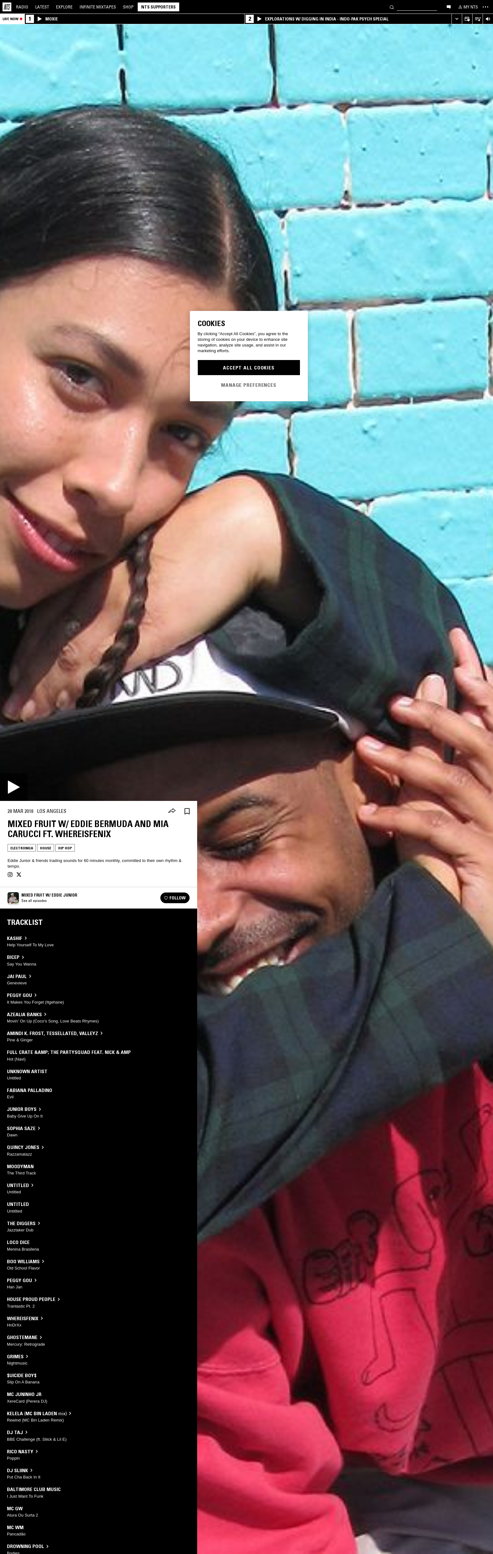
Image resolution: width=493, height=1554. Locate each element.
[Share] (172, 811)
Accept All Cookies (248, 367)
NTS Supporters (158, 7)
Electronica (21, 848)
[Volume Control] (488, 19)
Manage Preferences (248, 385)
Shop (128, 7)
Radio (22, 7)
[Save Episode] (187, 811)
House (45, 848)
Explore (64, 7)
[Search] (392, 7)
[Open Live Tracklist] (477, 19)
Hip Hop (65, 848)
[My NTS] (467, 7)
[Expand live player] (456, 19)
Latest (42, 7)
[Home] (7, 7)
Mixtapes (98, 7)
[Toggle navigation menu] (485, 7)
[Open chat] (448, 6)
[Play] (14, 787)
